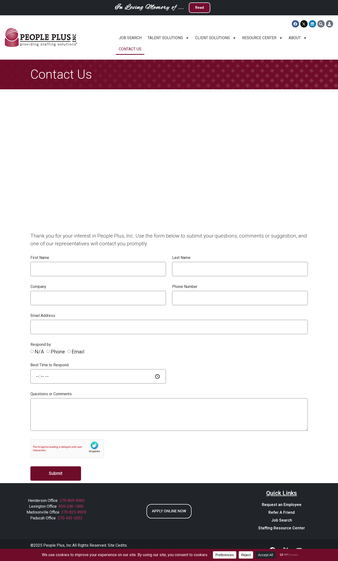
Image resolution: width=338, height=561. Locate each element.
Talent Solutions (168, 38)
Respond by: (41, 345)
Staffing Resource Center (281, 528)
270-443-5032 (70, 518)
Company (38, 287)
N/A (39, 352)
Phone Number (184, 287)
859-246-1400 (71, 506)
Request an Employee (281, 504)
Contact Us (130, 49)
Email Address (42, 316)
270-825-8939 (73, 512)
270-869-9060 (72, 500)
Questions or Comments (51, 394)
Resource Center (262, 38)
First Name (39, 258)
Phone (58, 352)
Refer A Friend (281, 512)
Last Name (181, 258)
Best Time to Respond (49, 365)
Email (78, 352)
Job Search (130, 38)
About (298, 38)
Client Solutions (215, 38)
